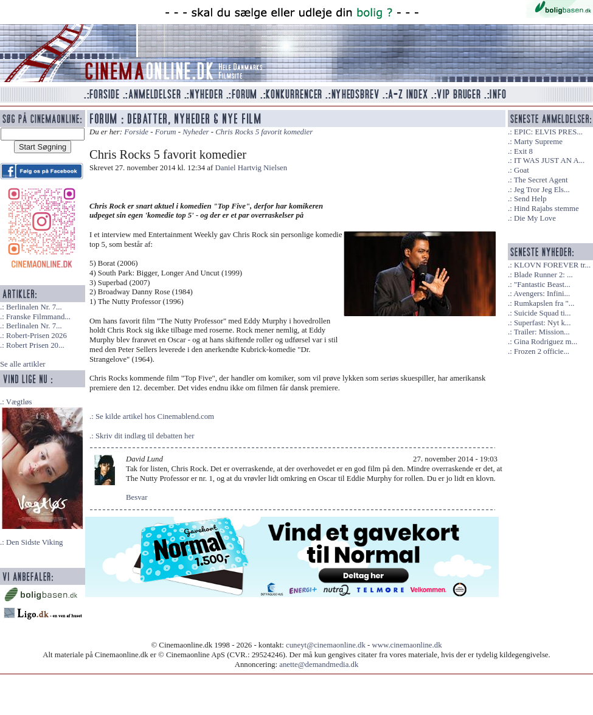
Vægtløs (19, 402)
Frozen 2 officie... (541, 351)
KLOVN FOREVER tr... (552, 265)
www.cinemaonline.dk (407, 645)
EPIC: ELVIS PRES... (548, 132)
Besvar (137, 497)
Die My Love (535, 218)
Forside (136, 132)
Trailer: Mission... (542, 332)
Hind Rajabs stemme (546, 208)
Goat (521, 170)
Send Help (530, 199)
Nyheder (195, 132)
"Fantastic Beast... (542, 284)
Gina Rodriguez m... (545, 341)
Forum (165, 132)
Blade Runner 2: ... (543, 275)
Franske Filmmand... (38, 317)
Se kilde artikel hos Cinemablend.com (154, 416)
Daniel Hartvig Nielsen (251, 168)
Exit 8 (523, 151)
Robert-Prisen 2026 (36, 335)
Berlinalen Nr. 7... (34, 307)
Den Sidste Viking (34, 542)
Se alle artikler (23, 364)
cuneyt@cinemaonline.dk (326, 645)
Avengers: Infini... (541, 293)
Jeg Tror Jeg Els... (542, 189)
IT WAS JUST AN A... (549, 160)
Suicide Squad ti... (542, 313)
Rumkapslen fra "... (544, 303)
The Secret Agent (541, 180)
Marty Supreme (538, 141)
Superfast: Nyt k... (542, 323)
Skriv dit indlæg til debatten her (144, 436)
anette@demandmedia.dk (318, 664)
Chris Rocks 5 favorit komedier (264, 132)
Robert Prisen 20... (35, 345)
